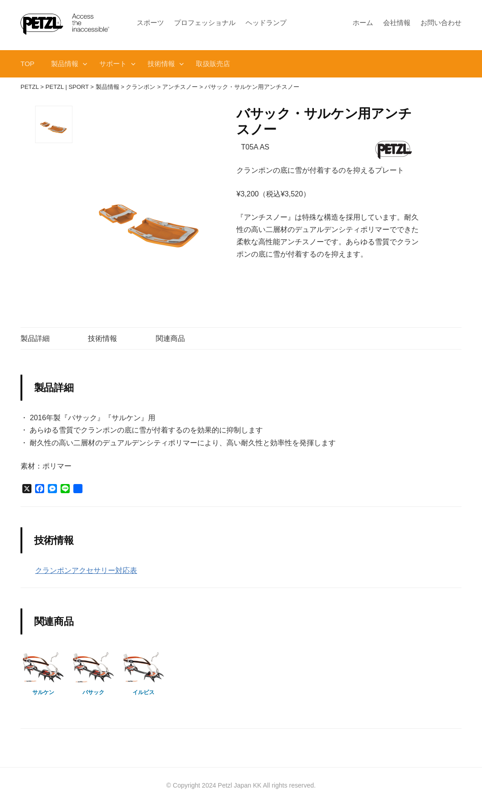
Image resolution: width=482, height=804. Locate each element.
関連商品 (170, 338)
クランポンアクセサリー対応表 (86, 570)
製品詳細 (35, 338)
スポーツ (150, 22)
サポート (113, 63)
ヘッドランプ (266, 22)
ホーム (363, 22)
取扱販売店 (213, 63)
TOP (28, 63)
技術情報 (161, 63)
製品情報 (64, 63)
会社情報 (396, 22)
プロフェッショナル (205, 22)
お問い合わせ (440, 22)
